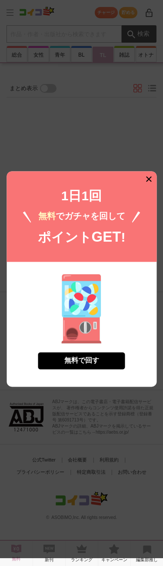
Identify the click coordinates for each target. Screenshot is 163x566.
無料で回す (81, 355)
